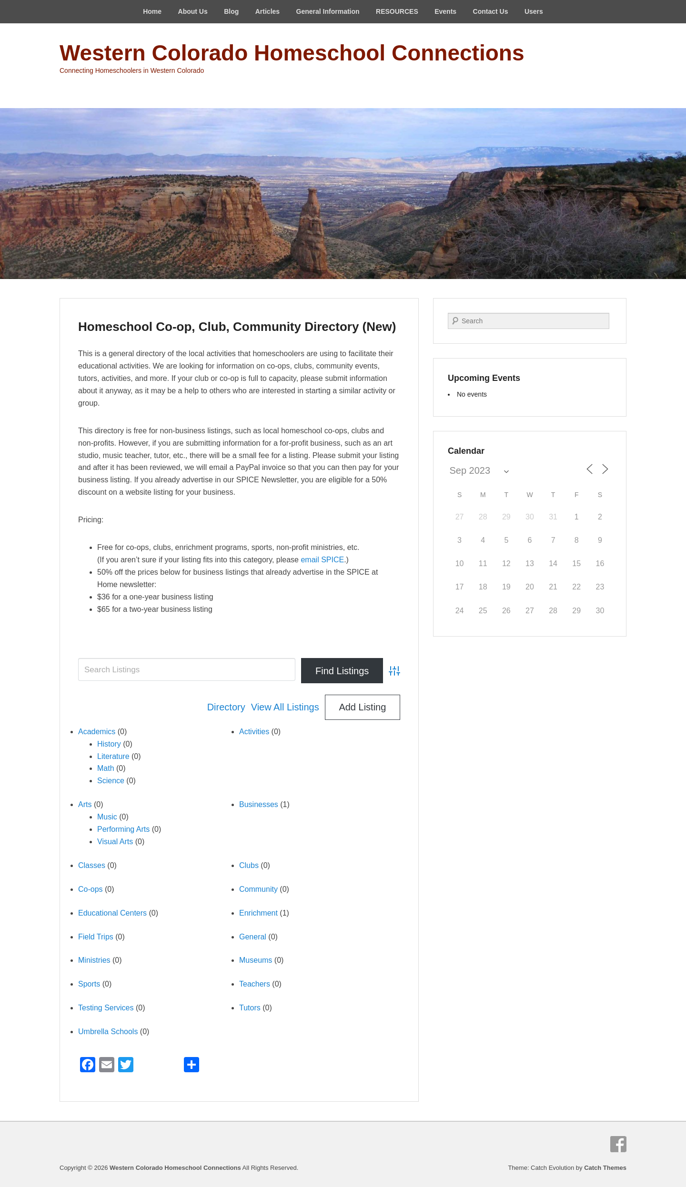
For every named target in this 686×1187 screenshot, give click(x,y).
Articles (267, 11)
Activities (254, 732)
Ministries (94, 960)
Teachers (254, 984)
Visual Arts (115, 842)
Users (534, 11)
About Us (193, 11)
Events (445, 11)
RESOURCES (397, 11)
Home (152, 11)
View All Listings (285, 707)
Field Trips (95, 937)
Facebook (618, 1144)
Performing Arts (123, 829)
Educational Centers (112, 913)
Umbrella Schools (108, 1031)
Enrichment (258, 913)
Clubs (249, 865)
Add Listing (362, 707)
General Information (328, 11)
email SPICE (322, 560)
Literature (113, 756)
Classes (91, 865)
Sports (89, 984)
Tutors (250, 1008)
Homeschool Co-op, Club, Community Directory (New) (237, 326)
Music (107, 817)
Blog (231, 11)
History (109, 744)
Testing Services (106, 1008)
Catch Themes (605, 1167)
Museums (255, 960)
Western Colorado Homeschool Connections (292, 52)
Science (110, 781)
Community (258, 889)
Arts (84, 804)
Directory (226, 707)
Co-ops (90, 889)
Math (105, 768)
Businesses (258, 804)
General (252, 937)
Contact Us (490, 11)
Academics (96, 732)
